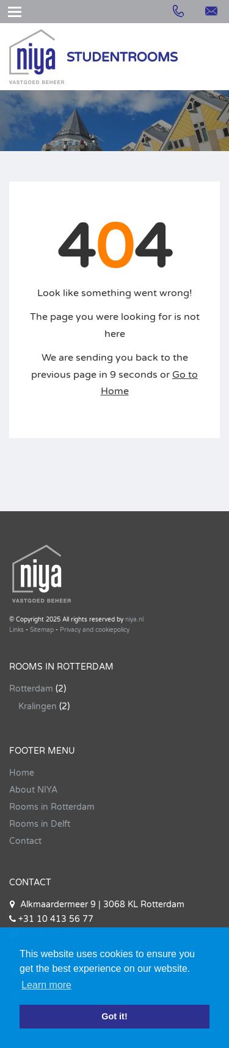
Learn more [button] (46, 985)
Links (16, 630)
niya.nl (134, 619)
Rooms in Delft (39, 824)
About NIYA (33, 790)
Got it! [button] (114, 1016)
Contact (25, 841)
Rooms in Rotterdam (52, 807)
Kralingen (37, 706)
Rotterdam (31, 689)
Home (21, 773)
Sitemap (42, 630)
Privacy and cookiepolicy (94, 630)
